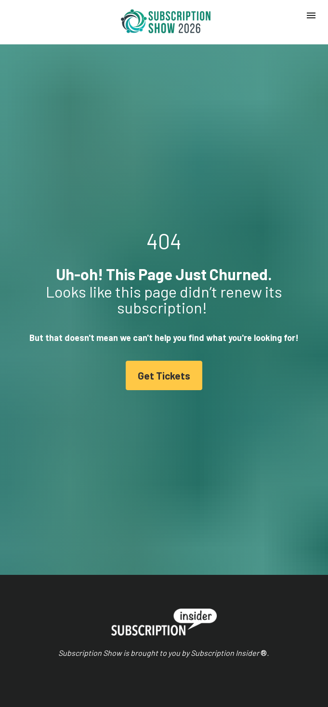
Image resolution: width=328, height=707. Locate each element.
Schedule (36, 616)
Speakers (37, 627)
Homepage (39, 604)
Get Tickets (164, 315)
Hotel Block (39, 648)
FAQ (29, 659)
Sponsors (37, 638)
